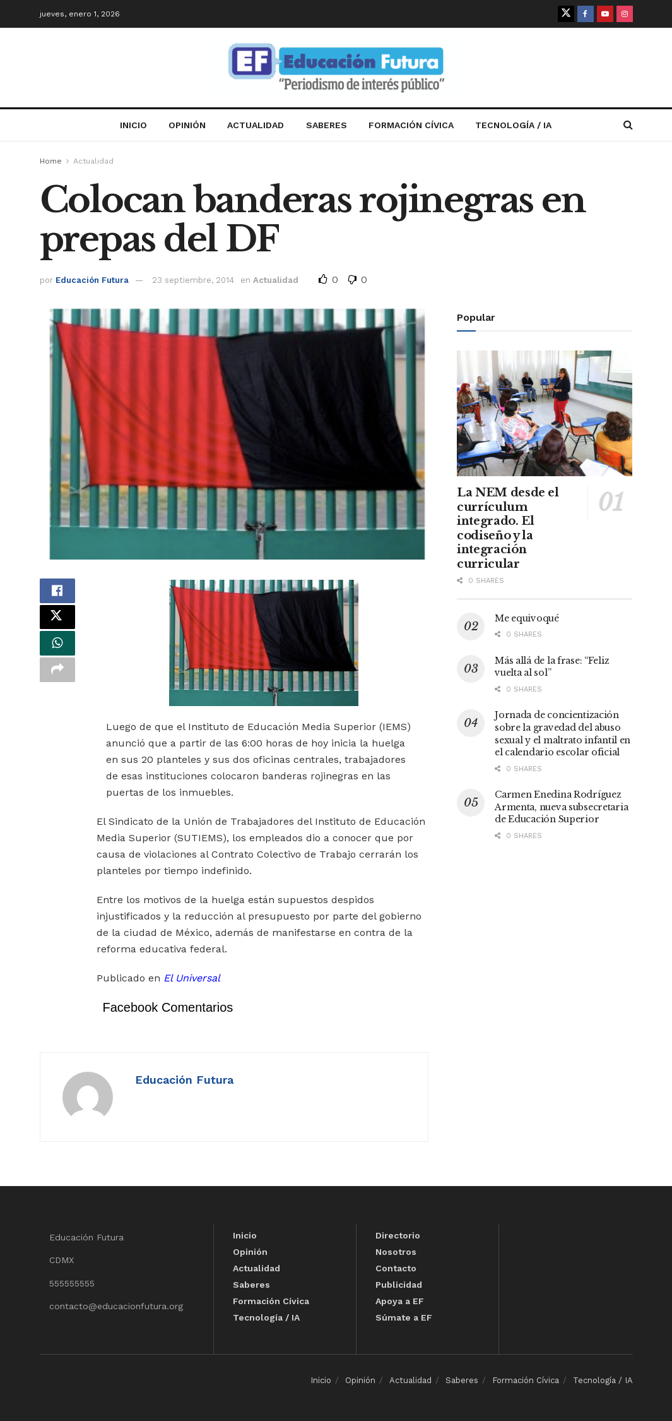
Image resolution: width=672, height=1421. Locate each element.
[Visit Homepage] (336, 68)
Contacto (395, 1268)
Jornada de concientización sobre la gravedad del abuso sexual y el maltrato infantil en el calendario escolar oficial (562, 733)
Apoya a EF (399, 1301)
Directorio (397, 1235)
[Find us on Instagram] (624, 14)
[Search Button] (628, 125)
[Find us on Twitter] (566, 14)
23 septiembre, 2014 (193, 280)
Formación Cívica (411, 125)
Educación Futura (92, 280)
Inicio (133, 125)
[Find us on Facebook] (585, 14)
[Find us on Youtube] (605, 14)
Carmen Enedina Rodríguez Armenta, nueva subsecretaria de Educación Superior (561, 807)
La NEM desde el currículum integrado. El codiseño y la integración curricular (508, 528)
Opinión (187, 125)
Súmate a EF (403, 1317)
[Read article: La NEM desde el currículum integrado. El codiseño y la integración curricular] (544, 413)
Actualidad (255, 125)
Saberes (326, 125)
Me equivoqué (527, 618)
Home (51, 161)
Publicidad (398, 1285)
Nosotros (395, 1252)
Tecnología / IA (513, 125)
